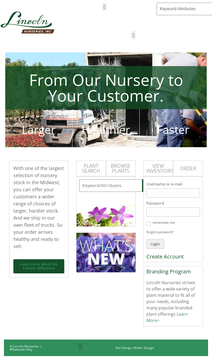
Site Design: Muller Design (134, 348)
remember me (163, 222)
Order (188, 168)
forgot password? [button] (160, 232)
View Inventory (159, 168)
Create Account (165, 256)
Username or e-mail (164, 184)
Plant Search (91, 168)
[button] (104, 7)
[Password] (173, 212)
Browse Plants (121, 168)
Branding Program (168, 271)
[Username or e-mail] (173, 193)
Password (155, 203)
